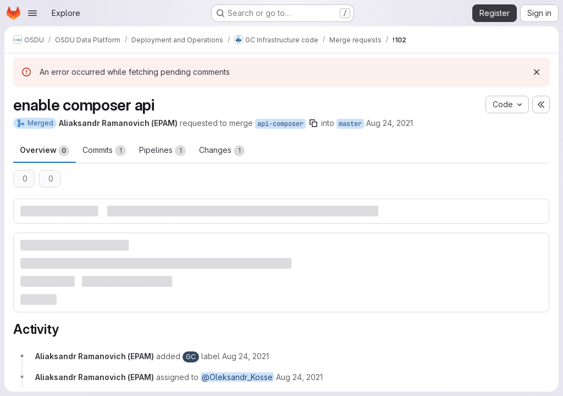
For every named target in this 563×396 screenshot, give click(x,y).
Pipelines (162, 150)
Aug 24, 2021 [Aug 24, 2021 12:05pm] (389, 123)
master (350, 123)
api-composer (280, 123)
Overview (44, 150)
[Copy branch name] (313, 123)
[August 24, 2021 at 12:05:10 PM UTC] (245, 356)
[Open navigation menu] (32, 13)
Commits (104, 150)
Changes (222, 150)
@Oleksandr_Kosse (237, 377)
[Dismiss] (536, 72)
